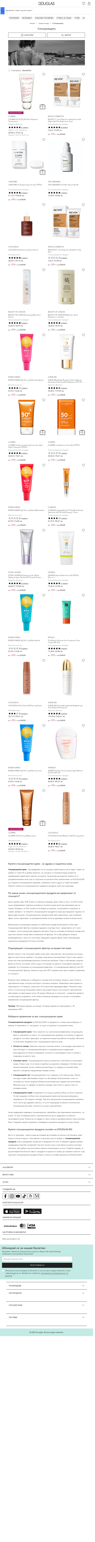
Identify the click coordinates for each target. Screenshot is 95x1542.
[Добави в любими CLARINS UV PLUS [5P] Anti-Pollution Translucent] (43, 74)
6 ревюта (64, 648)
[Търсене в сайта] (46, 10)
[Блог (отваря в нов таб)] (30, 1196)
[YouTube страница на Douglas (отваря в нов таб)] (18, 1196)
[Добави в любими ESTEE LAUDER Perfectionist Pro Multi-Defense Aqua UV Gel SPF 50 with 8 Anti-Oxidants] (43, 530)
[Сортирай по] (33, 70)
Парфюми (14, 18)
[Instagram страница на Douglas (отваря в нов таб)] (12, 1196)
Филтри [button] (66, 35)
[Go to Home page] (46, 3)
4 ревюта (24, 713)
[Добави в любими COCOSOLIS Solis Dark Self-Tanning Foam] (43, 660)
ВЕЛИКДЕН (27, 18)
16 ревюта (24, 583)
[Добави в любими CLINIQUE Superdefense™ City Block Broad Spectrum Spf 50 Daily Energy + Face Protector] (83, 465)
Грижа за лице (64, 18)
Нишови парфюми (44, 18)
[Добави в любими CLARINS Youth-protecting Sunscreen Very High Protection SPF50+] (43, 400)
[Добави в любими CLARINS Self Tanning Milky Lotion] (43, 790)
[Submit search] (3, 10)
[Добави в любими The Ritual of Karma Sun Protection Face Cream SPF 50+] (83, 595)
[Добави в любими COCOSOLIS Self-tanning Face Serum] (43, 205)
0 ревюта (24, 648)
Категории (27, 35)
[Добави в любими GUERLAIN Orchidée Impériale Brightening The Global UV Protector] (83, 660)
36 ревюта (64, 127)
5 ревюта (64, 388)
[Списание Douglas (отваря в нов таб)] (37, 1196)
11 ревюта (64, 583)
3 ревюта (24, 193)
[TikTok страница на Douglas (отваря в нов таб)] (24, 1196)
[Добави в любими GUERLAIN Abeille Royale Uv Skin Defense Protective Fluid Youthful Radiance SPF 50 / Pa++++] (83, 335)
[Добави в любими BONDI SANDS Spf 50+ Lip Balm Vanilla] (43, 595)
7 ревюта (64, 713)
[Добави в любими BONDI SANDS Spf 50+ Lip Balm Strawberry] (43, 335)
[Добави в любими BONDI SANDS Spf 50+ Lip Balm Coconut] (43, 725)
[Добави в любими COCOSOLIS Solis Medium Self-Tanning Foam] (83, 790)
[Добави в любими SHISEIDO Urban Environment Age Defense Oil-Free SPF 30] (83, 725)
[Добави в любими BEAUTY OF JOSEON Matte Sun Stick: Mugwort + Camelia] (83, 270)
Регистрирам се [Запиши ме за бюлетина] (37, 1265)
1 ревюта (64, 193)
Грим (77, 18)
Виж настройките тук (11, 1239)
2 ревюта (24, 258)
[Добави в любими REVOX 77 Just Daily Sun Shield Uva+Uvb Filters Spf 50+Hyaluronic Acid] (83, 74)
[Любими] (84, 3)
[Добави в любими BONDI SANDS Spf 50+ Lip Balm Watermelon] (43, 465)
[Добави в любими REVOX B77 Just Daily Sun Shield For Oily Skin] (83, 205)
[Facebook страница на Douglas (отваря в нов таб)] (5, 1196)
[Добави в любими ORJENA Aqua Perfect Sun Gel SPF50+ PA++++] (83, 530)
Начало (32, 23)
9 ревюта (64, 779)
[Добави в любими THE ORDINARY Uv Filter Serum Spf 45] (83, 139)
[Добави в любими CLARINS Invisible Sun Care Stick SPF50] (83, 400)
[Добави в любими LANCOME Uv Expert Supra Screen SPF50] (43, 139)
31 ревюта (24, 127)
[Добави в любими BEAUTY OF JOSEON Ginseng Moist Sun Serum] (43, 270)
